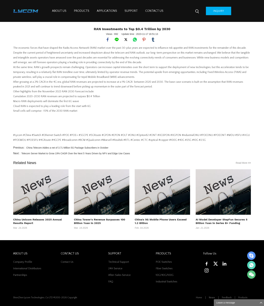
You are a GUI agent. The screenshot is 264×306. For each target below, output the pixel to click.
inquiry (218, 10)
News (212, 297)
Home (199, 297)
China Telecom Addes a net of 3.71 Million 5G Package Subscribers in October (67, 147)
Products (243, 297)
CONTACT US (154, 11)
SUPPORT (131, 11)
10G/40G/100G (165, 275)
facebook (107, 39)
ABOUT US (59, 11)
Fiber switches (164, 268)
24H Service (115, 268)
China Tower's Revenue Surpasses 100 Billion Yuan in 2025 (99, 221)
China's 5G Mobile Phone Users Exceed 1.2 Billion (161, 221)
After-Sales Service (119, 275)
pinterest (143, 39)
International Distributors (27, 268)
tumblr (153, 39)
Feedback (227, 297)
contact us (67, 261)
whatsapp (134, 39)
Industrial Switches (166, 281)
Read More (243, 163)
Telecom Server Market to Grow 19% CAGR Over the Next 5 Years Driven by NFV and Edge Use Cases (75, 153)
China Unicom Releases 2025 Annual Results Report (37, 221)
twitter (125, 39)
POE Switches (164, 261)
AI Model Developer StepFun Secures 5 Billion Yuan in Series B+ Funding (221, 221)
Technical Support (118, 261)
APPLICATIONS (107, 11)
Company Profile (22, 261)
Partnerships (20, 275)
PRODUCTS (81, 11)
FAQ (110, 281)
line (116, 39)
